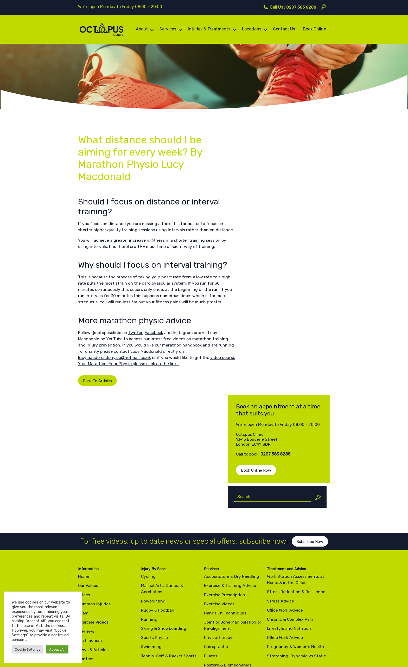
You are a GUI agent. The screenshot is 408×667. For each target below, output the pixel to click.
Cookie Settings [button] (27, 649)
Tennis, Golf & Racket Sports (168, 565)
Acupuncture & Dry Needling (232, 485)
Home (83, 485)
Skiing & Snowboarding (163, 537)
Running (149, 528)
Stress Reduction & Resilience (296, 500)
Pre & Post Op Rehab (224, 583)
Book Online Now (274, 214)
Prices (84, 504)
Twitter (136, 355)
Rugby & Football (157, 519)
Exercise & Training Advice (230, 494)
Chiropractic (216, 556)
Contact (86, 568)
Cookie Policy (117, 647)
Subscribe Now (311, 455)
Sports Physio (154, 546)
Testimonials (90, 549)
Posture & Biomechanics (228, 574)
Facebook (154, 355)
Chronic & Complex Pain (290, 528)
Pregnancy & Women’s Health (295, 556)
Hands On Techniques (225, 522)
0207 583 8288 (301, 7)
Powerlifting (153, 510)
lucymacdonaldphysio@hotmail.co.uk (114, 380)
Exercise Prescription (224, 504)
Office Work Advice (285, 519)
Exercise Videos (93, 531)
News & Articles (93, 558)
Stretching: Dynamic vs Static (296, 565)
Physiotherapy (218, 546)
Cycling (148, 485)
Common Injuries (94, 513)
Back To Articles (93, 403)
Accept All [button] (57, 649)
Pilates (210, 565)
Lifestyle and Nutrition (289, 537)
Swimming (151, 556)
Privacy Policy (89, 647)
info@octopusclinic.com (237, 622)
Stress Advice (280, 510)
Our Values (88, 494)
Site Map (139, 647)
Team (83, 522)
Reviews (86, 540)
